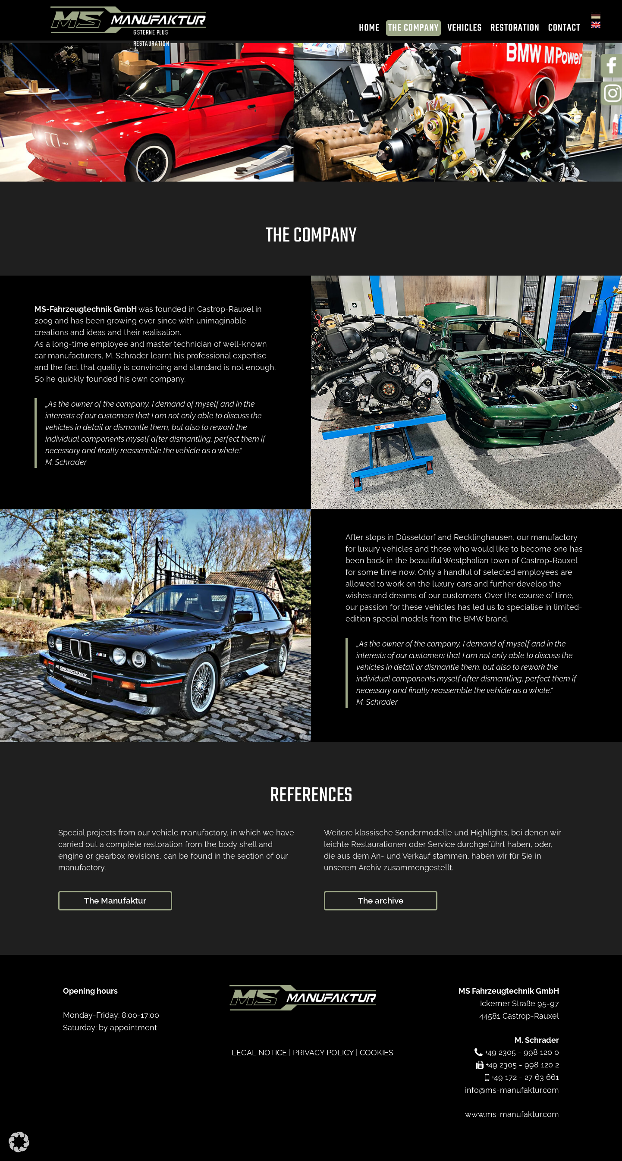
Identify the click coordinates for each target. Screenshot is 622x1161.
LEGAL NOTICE (259, 1052)
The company (408, 29)
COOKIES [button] (376, 1052)
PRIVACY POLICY (323, 1052)
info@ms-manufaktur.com (512, 1089)
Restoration (509, 29)
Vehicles (459, 29)
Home (364, 29)
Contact (559, 29)
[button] (19, 1142)
